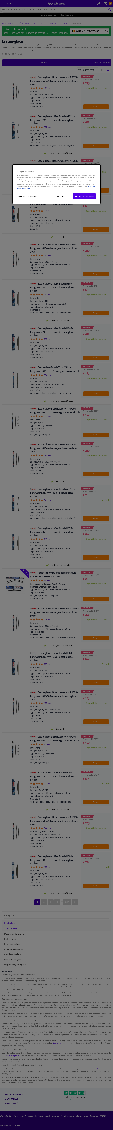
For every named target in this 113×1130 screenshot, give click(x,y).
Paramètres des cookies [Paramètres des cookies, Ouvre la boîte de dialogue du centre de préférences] (27, 196)
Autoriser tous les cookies (84, 196)
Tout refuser (61, 196)
